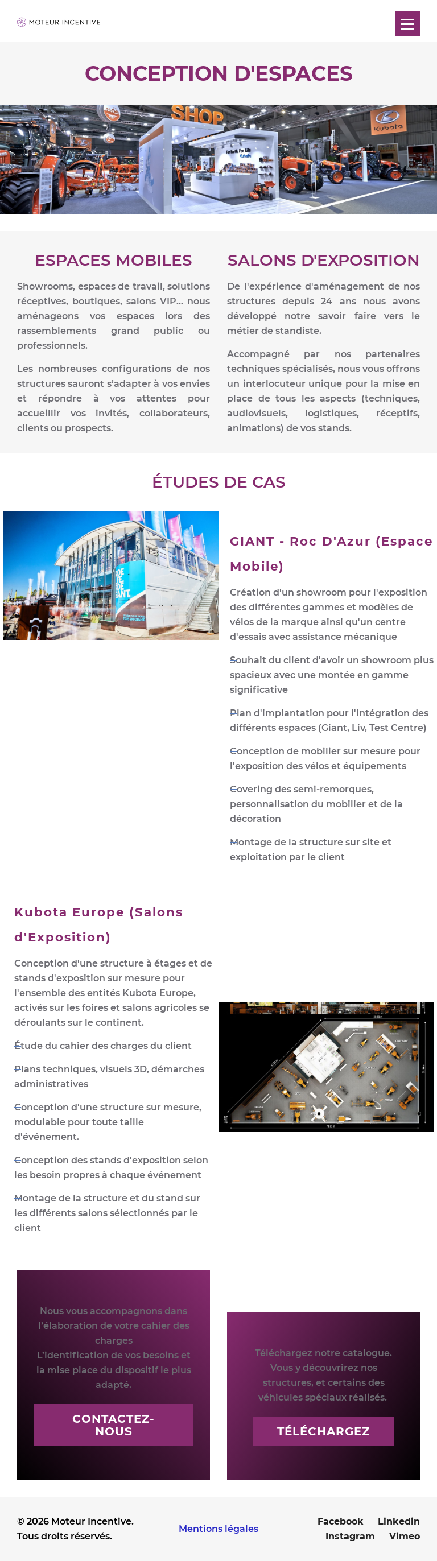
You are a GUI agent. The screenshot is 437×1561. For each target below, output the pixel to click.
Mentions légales (218, 1528)
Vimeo (404, 1536)
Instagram (350, 1536)
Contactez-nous (113, 1425)
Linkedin (399, 1521)
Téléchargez (323, 1431)
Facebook (341, 1521)
